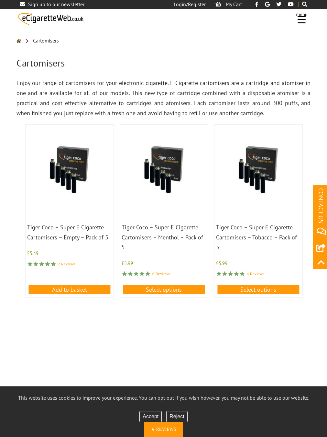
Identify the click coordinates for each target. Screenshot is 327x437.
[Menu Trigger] (302, 17)
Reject (176, 416)
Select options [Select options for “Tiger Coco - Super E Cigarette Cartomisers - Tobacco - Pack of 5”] (258, 289)
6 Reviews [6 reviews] (161, 273)
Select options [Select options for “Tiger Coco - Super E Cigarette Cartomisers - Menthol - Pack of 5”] (164, 289)
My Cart (228, 4)
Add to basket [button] (69, 289)
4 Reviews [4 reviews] (256, 273)
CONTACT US (321, 211)
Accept (150, 416)
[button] (163, 429)
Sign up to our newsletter (52, 4)
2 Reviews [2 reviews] (67, 263)
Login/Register (190, 4)
